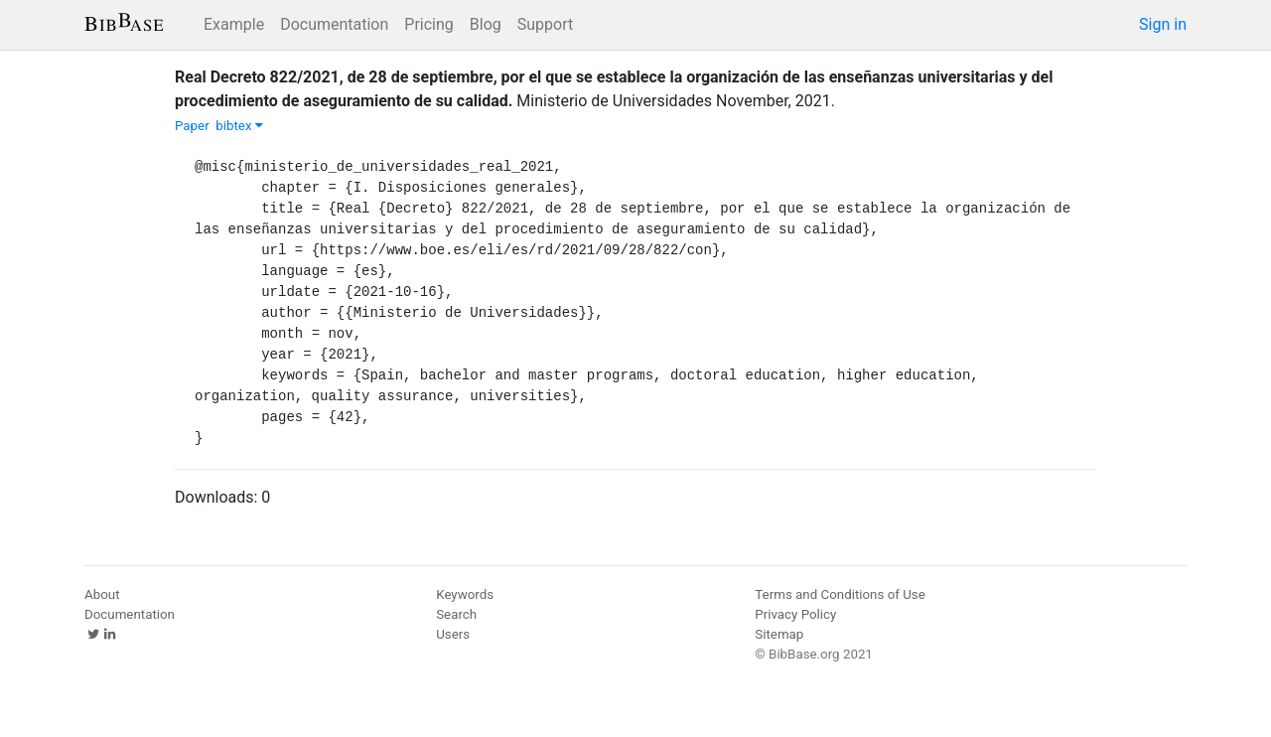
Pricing (429, 24)
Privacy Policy (795, 614)
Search (456, 614)
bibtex (239, 125)
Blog (485, 24)
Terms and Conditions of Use (839, 594)
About (102, 594)
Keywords (465, 594)
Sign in (1163, 24)
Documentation (334, 24)
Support (545, 24)
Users (453, 634)
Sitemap (779, 634)
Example (234, 24)
